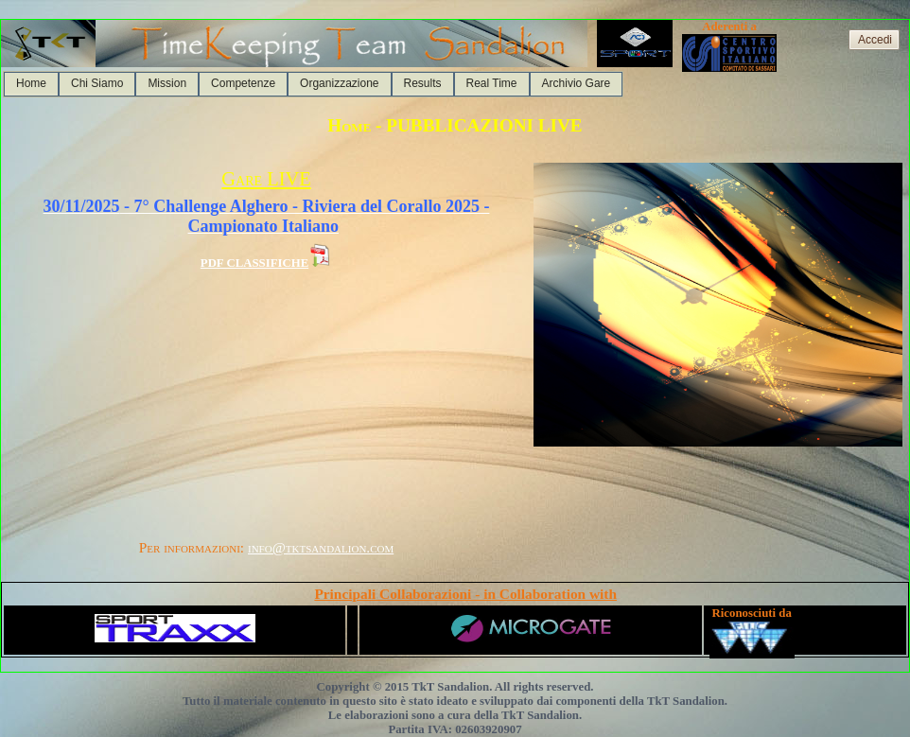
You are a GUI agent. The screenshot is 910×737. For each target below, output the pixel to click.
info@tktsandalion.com (321, 547)
